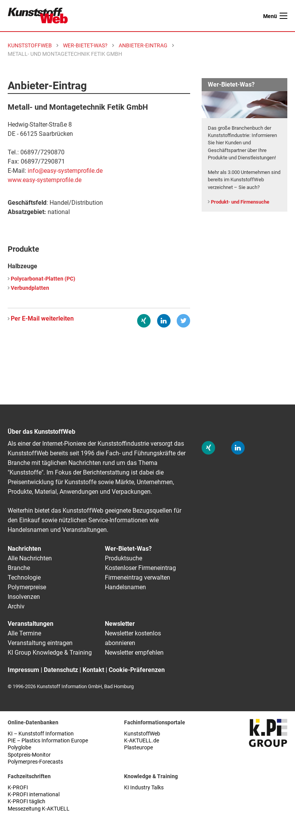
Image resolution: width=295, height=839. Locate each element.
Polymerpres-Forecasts (35, 762)
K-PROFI (18, 787)
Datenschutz (61, 670)
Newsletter (120, 623)
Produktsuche (123, 558)
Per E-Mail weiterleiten (42, 318)
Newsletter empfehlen (134, 652)
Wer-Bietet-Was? (128, 548)
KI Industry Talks (144, 787)
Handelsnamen (125, 587)
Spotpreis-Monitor (29, 755)
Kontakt (93, 670)
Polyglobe (19, 747)
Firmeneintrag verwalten (137, 577)
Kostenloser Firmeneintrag (140, 568)
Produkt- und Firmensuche (240, 202)
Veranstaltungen (30, 623)
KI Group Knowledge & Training (50, 652)
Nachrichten (24, 548)
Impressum (23, 670)
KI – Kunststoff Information (41, 733)
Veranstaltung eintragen (40, 643)
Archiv (16, 606)
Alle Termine (24, 633)
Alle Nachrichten (30, 558)
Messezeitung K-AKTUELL (39, 809)
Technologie (24, 577)
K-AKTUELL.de (141, 740)
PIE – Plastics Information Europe (48, 740)
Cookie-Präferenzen (137, 670)
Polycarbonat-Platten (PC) (43, 279)
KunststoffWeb (142, 733)
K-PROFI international (34, 794)
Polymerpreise (27, 587)
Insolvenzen (24, 596)
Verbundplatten (30, 288)
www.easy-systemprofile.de (44, 180)
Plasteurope (138, 747)
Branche (19, 568)
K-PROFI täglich (26, 801)
